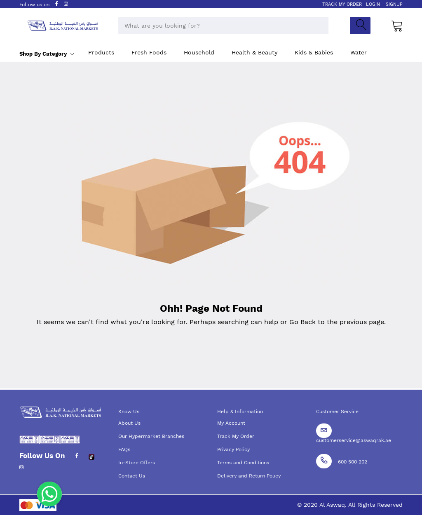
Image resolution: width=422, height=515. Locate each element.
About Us (129, 423)
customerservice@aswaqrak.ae (353, 440)
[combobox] (223, 25)
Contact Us (131, 476)
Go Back (302, 322)
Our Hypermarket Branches (151, 436)
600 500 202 (352, 462)
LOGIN (373, 4)
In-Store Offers (136, 463)
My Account (231, 423)
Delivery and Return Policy (249, 476)
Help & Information (240, 411)
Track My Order (235, 436)
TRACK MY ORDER (342, 4)
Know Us (128, 411)
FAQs (124, 449)
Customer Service (337, 411)
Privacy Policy (233, 449)
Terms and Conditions (243, 463)
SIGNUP (394, 4)
